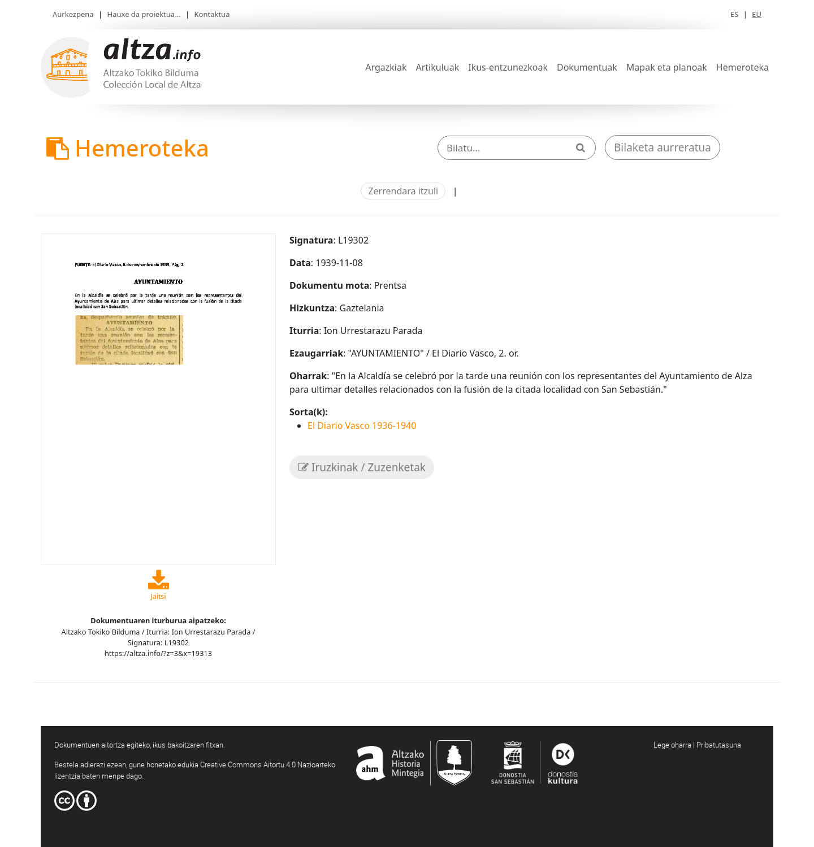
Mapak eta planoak (666, 67)
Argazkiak (385, 67)
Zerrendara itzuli (403, 191)
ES (734, 14)
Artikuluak (437, 67)
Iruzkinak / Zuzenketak (362, 467)
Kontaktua (212, 14)
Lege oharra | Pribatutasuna (697, 745)
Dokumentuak (587, 67)
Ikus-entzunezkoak (508, 67)
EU (756, 14)
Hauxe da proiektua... (144, 14)
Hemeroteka (742, 67)
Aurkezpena (73, 14)
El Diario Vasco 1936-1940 (362, 425)
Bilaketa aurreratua (662, 147)
